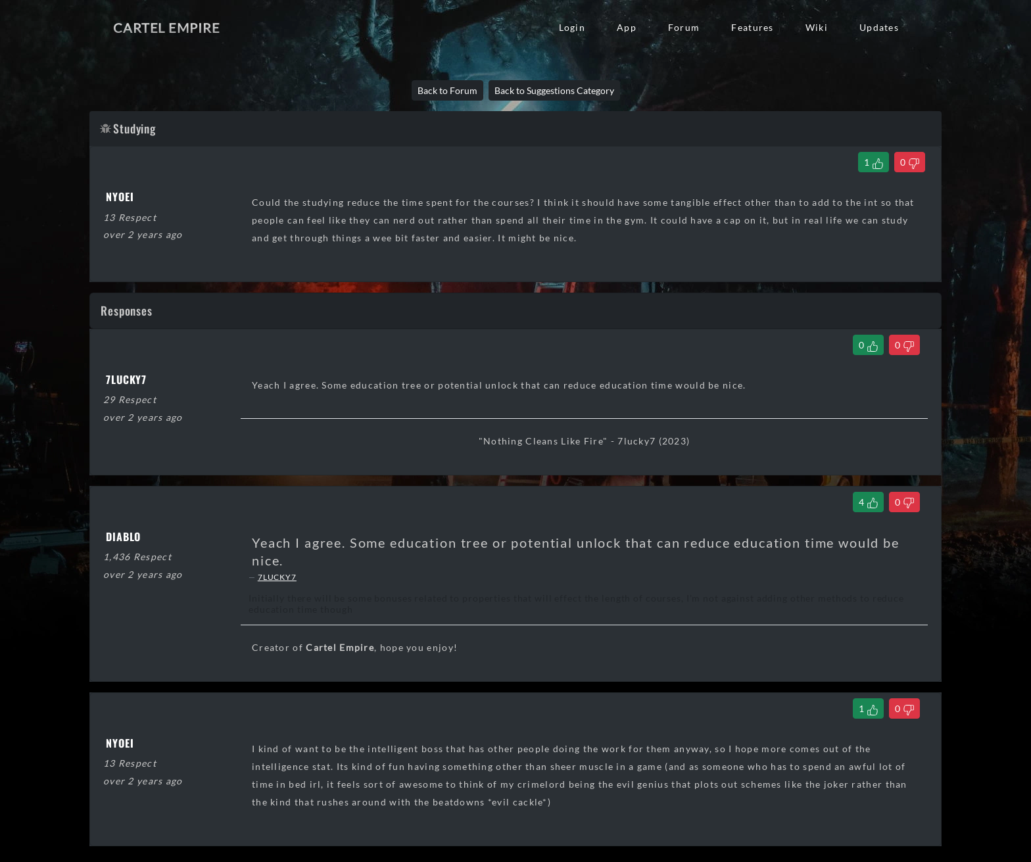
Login (572, 27)
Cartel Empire (166, 28)
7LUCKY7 (277, 577)
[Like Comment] (868, 345)
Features (752, 27)
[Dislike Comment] (904, 345)
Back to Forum (447, 90)
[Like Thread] (873, 162)
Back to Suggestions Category (554, 90)
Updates (879, 27)
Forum (684, 27)
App (626, 27)
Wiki (816, 27)
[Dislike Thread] (909, 162)
